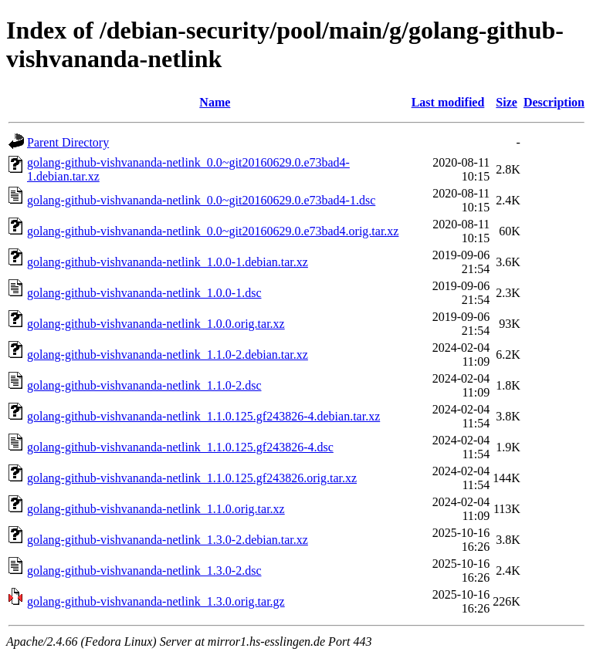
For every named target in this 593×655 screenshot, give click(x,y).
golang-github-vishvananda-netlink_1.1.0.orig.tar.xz (156, 508)
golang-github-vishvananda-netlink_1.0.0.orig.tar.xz (156, 323)
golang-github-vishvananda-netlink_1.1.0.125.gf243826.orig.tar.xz (192, 477)
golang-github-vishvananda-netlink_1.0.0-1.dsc (144, 292)
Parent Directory (68, 142)
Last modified (448, 102)
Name (214, 102)
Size (506, 102)
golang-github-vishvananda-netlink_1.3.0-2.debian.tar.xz (167, 539)
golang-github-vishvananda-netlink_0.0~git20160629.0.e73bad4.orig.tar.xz (212, 231)
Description (554, 102)
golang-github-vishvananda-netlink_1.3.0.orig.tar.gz (156, 601)
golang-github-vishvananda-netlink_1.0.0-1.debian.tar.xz (167, 261)
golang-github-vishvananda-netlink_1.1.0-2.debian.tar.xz (167, 354)
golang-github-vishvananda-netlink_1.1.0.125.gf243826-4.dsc (180, 447)
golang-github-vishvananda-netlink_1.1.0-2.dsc (144, 385)
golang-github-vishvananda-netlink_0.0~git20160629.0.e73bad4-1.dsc (201, 200)
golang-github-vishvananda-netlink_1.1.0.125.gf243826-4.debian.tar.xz (203, 416)
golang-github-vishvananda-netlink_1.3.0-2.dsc (144, 570)
